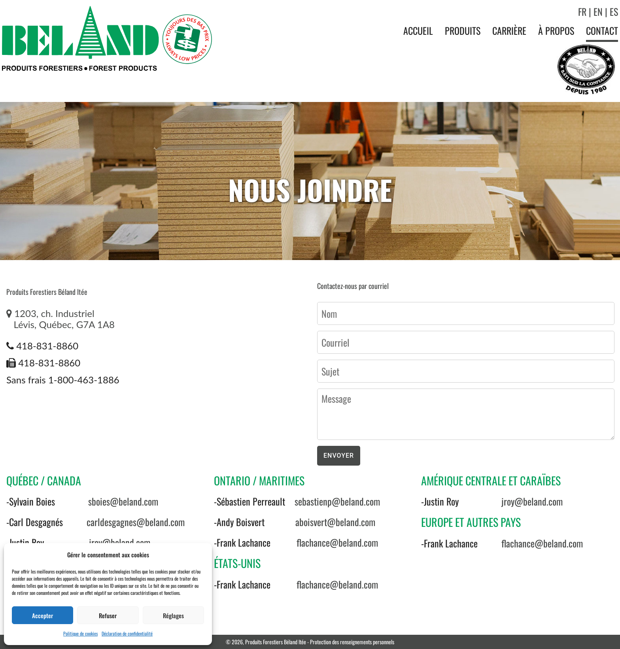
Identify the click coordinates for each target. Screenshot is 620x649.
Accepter (42, 615)
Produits (462, 30)
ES (614, 11)
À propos (556, 30)
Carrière (509, 30)
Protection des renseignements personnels (352, 642)
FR (582, 11)
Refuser (108, 615)
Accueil (418, 30)
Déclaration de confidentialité (127, 633)
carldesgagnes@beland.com (136, 522)
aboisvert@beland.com (335, 522)
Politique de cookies (80, 633)
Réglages (173, 615)
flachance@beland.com (337, 542)
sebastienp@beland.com (337, 501)
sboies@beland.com (123, 501)
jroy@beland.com (119, 542)
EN (598, 11)
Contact (602, 30)
